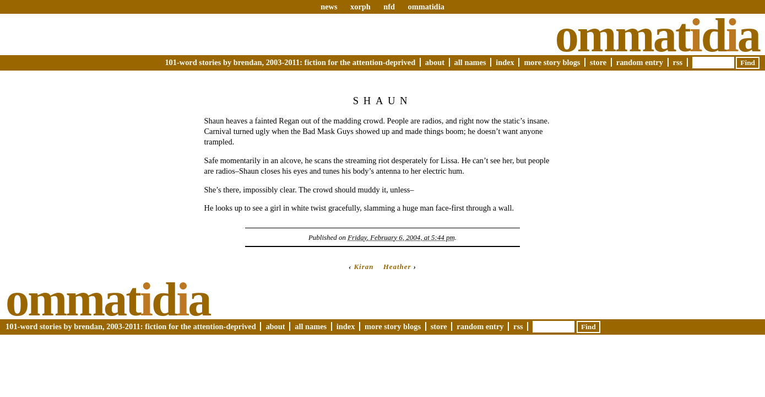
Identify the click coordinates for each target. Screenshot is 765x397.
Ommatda (657, 35)
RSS (678, 62)
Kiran (363, 266)
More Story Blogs (552, 62)
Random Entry (639, 62)
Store (598, 62)
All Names (470, 62)
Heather (397, 266)
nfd (389, 6)
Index (505, 62)
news (329, 6)
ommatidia (426, 6)
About (434, 62)
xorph (360, 6)
